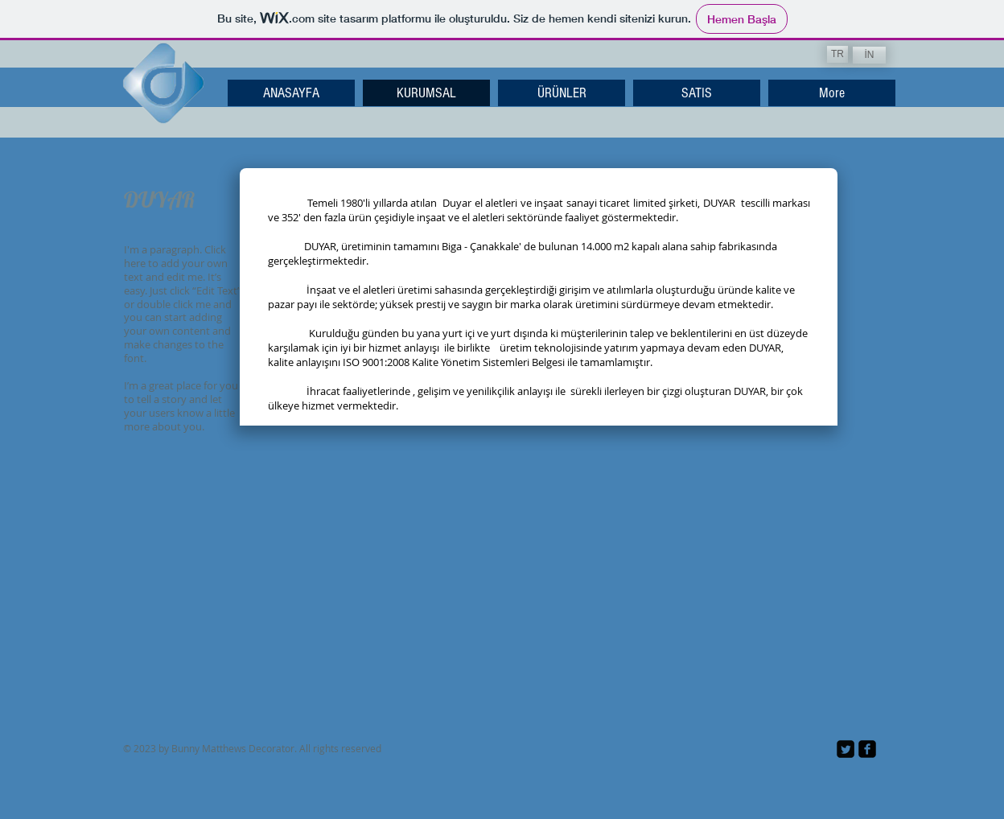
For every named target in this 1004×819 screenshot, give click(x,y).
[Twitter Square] (845, 749)
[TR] (837, 54)
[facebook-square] (867, 749)
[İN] (869, 55)
